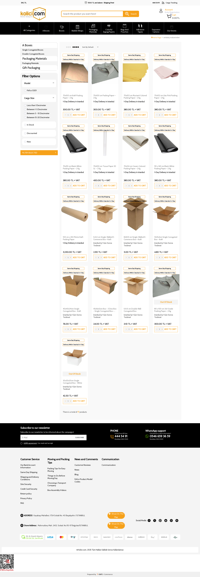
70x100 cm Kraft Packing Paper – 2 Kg (73, 96)
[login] (169, 11)
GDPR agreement (30, 443)
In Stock (29, 125)
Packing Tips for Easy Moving (56, 469)
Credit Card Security (28, 489)
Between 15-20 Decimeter (36, 117)
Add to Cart (79, 115)
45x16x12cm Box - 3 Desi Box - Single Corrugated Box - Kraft (104, 310)
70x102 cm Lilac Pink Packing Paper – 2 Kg (165, 96)
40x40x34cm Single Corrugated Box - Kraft (72, 310)
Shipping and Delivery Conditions (29, 478)
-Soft (99, 574)
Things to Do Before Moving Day (56, 476)
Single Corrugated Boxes (32, 50)
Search (131, 14)
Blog (76, 474)
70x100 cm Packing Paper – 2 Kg (104, 96)
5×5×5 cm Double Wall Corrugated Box (132, 310)
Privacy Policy (26, 498)
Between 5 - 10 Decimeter (36, 113)
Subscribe (79, 437)
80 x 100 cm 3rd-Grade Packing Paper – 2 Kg (163, 310)
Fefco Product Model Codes (83, 480)
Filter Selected (39, 152)
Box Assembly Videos (57, 490)
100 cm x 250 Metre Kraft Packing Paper (73, 238)
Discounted (30, 133)
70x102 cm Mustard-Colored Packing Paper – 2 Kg (135, 96)
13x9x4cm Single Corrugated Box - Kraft (165, 238)
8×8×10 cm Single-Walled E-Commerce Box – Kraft (135, 238)
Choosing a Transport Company (57, 484)
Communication (109, 465)
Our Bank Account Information (27, 466)
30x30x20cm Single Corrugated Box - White (72, 381)
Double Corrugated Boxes (33, 54)
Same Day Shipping (28, 472)
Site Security (25, 484)
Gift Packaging (31, 67)
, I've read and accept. (36, 443)
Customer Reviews (83, 465)
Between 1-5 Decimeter (35, 109)
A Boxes (27, 45)
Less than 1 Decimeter (35, 105)
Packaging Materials (34, 58)
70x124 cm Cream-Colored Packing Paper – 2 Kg (134, 167)
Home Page (156, 37)
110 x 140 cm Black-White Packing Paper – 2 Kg (164, 167)
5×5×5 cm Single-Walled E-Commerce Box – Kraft (104, 238)
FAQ (22, 503)
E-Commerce (107, 574)
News (77, 469)
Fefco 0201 (30, 90)
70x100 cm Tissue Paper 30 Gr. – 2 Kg (104, 167)
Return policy (26, 493)
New (27, 141)
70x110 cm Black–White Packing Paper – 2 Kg (72, 167)
